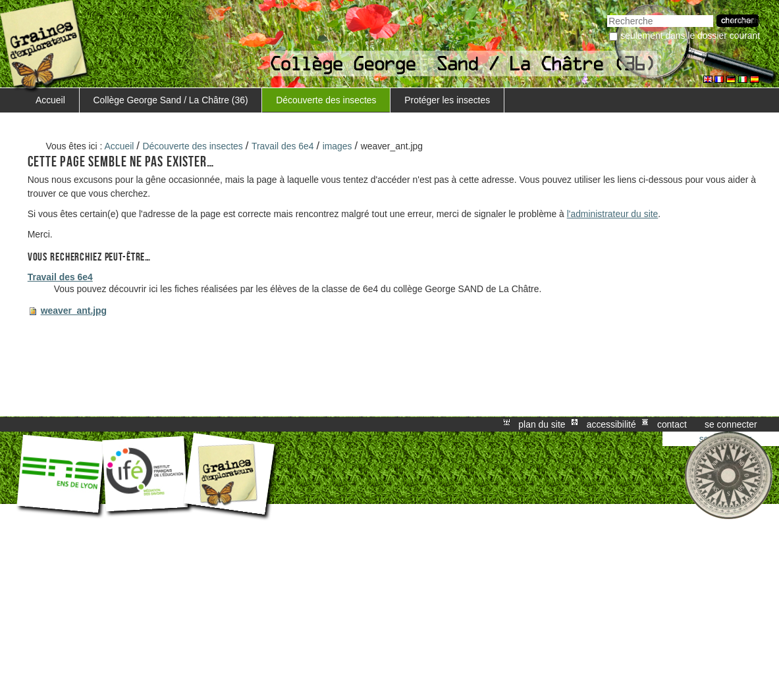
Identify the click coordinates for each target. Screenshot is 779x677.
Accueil (50, 100)
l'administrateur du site (612, 214)
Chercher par (606, 13)
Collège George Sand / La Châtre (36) (171, 100)
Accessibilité (611, 424)
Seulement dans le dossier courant (690, 35)
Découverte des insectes (326, 100)
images (337, 146)
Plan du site (541, 424)
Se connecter (731, 424)
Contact (672, 424)
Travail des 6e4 (283, 146)
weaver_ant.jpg (74, 310)
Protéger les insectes (447, 100)
